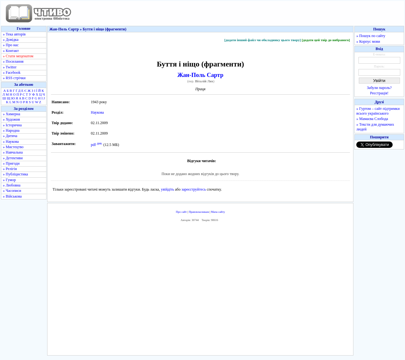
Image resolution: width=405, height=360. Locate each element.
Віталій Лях (204, 81)
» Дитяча (10, 136)
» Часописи (12, 190)
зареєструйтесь (193, 189)
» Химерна (11, 114)
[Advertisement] (200, 290)
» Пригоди (11, 163)
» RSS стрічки (14, 78)
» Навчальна (13, 152)
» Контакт (11, 50)
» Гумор (9, 180)
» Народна (11, 130)
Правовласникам (199, 211)
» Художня (11, 119)
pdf (93, 144)
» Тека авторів (14, 34)
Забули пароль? (379, 87)
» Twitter (9, 67)
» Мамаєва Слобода (372, 119)
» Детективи (13, 158)
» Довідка (10, 39)
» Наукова (11, 141)
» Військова (12, 196)
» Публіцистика (15, 174)
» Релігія (10, 169)
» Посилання (13, 61)
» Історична (12, 125)
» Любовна (12, 185)
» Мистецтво (13, 147)
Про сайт (181, 211)
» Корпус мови (368, 41)
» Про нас (11, 45)
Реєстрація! (379, 93)
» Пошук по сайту (370, 36)
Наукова (97, 112)
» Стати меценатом (18, 56)
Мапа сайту (218, 211)
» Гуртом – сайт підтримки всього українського (378, 111)
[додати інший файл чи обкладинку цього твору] (262, 40)
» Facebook (12, 72)
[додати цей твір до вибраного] (326, 40)
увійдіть (167, 189)
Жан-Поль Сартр (201, 75)
